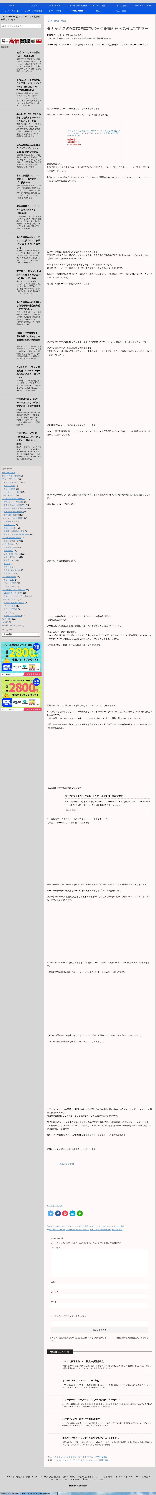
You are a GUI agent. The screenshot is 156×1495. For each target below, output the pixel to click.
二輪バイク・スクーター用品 (112, 1226)
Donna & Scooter (78, 1486)
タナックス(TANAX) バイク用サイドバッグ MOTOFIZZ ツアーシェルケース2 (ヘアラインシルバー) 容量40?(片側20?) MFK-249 (93, 133)
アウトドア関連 (10, 609)
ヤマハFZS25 (117, 1230)
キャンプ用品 (9, 489)
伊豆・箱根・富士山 (12, 554)
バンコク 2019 (10, 583)
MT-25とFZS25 (55, 1226)
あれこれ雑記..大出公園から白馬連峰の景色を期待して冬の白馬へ (29, 305)
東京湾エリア (9, 560)
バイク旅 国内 (8, 544)
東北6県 (7, 564)
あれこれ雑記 (9, 495)
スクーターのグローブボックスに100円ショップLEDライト (91, 1400)
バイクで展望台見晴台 (11, 538)
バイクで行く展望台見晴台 (77, 6)
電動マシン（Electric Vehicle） (17, 534)
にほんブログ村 (60, 1164)
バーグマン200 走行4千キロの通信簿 (81, 1419)
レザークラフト (55, 11)
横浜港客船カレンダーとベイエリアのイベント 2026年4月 (28, 209)
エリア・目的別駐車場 (33, 11)
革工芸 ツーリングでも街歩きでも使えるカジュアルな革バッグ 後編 (28, 117)
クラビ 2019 (9, 580)
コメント (55, 1248)
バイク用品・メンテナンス (89, 1226)
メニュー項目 (120, 11)
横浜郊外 (7, 567)
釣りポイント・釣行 (12, 492)
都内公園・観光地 (11, 515)
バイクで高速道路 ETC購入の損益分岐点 (83, 1361)
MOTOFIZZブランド (57, 1230)
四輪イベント (9, 525)
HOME (11, 6)
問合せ (99, 11)
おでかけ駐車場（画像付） (13, 499)
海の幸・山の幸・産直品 (14, 603)
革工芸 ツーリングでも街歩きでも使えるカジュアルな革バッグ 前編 (28, 275)
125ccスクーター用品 (13, 593)
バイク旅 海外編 (9, 577)
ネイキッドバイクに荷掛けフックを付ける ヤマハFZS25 (80, 1457)
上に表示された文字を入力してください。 (69, 1316)
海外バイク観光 (99, 6)
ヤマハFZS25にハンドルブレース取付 (80, 1380)
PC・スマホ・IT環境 (11, 476)
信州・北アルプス (11, 557)
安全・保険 (7, 619)
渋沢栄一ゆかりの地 (12, 570)
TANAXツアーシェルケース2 (77, 1230)
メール (54, 1292)
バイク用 (7, 612)
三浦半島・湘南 (10, 547)
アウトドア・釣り (9, 479)
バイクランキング (54, 1206)
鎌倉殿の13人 (9, 573)
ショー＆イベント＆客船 (142, 6)
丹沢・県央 (8, 551)
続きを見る (71, 810)
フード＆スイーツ (9, 599)
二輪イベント (9, 521)
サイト (54, 1302)
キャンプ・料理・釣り (12, 11)
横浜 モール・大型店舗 (13, 502)
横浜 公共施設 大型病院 (15, 505)
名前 (53, 1282)
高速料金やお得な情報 (11, 625)
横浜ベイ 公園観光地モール (15, 508)
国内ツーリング (55, 6)
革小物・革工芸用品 (12, 616)
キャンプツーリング (70, 1226)
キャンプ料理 (9, 486)
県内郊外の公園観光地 (13, 512)
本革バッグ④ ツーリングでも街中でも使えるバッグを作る (90, 1438)
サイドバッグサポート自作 (100, 1230)
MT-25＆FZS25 (77, 11)
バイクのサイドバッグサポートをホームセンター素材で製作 (94, 796)
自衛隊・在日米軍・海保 (14, 531)
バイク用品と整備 (121, 6)
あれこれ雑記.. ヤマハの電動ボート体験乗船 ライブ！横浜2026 (28, 179)
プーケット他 (9, 586)
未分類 (5, 622)
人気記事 (33, 6)
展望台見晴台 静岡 (12, 541)
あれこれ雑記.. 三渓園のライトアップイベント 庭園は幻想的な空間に (28, 148)
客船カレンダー (10, 528)
